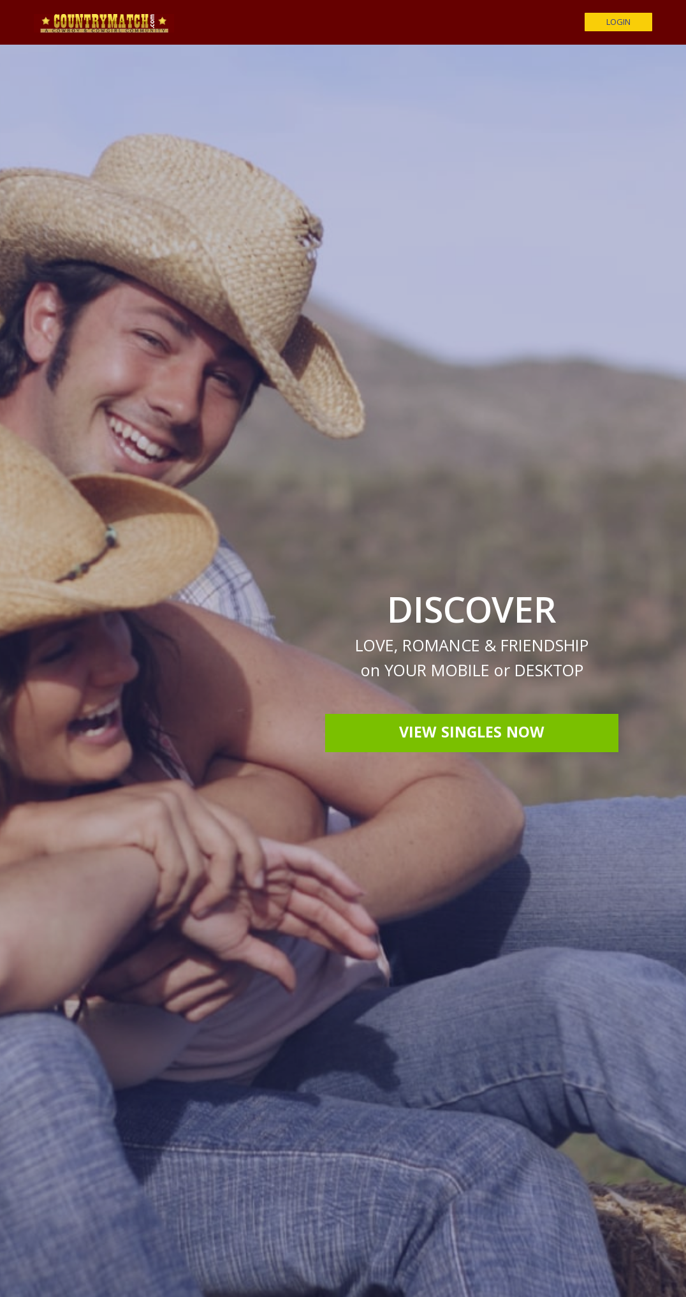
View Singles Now (471, 734)
